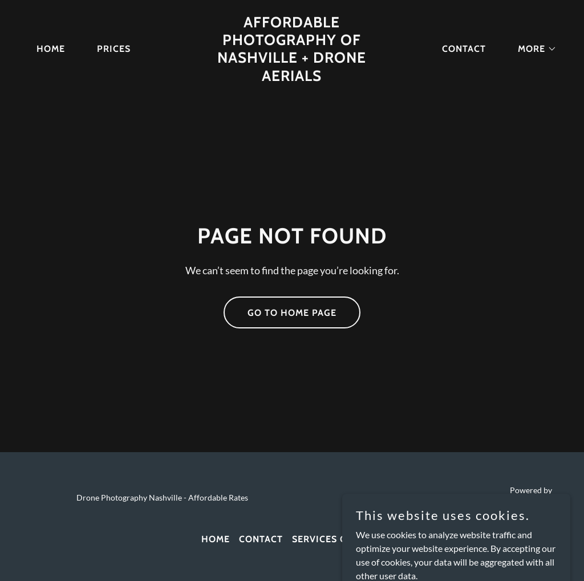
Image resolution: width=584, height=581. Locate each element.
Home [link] (50, 48)
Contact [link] (464, 48)
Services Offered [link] (337, 539)
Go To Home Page (292, 312)
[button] (533, 49)
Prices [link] (114, 48)
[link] (292, 77)
